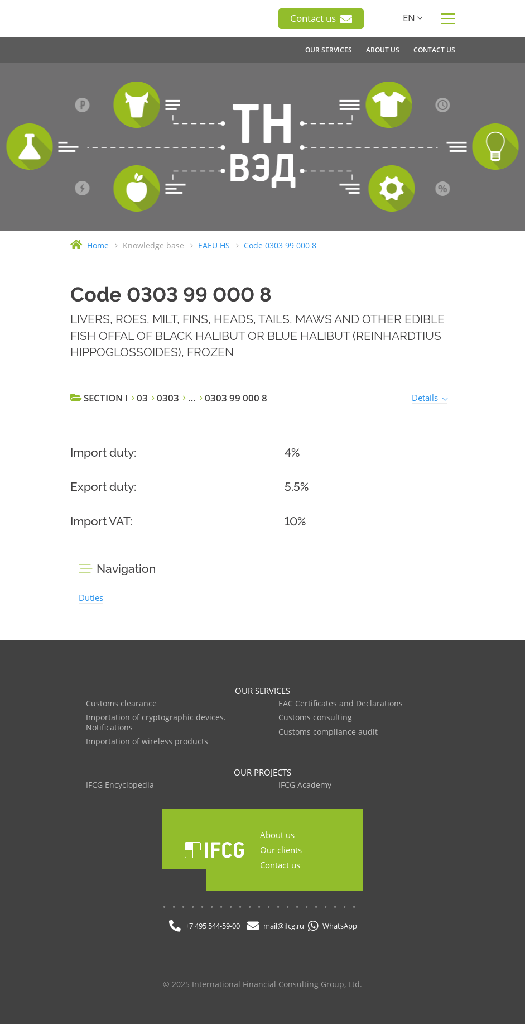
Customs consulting (315, 717)
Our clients (281, 849)
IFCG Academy (304, 785)
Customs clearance (121, 704)
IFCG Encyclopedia (120, 785)
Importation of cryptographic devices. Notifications (156, 723)
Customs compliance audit (328, 732)
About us (277, 834)
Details (425, 397)
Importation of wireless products (147, 742)
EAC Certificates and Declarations (340, 704)
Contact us (321, 18)
